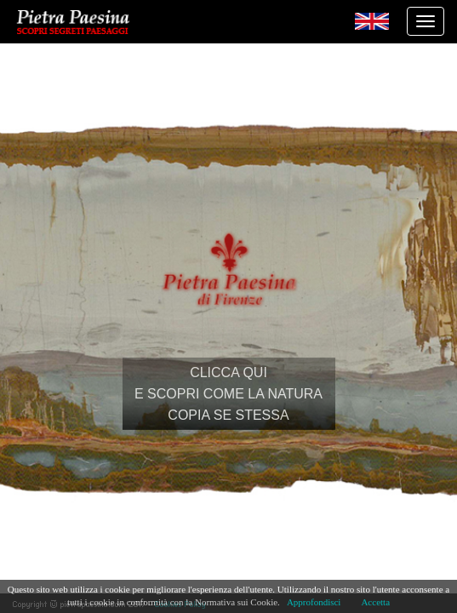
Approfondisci (314, 602)
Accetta (375, 602)
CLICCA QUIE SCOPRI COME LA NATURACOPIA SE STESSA (228, 393)
